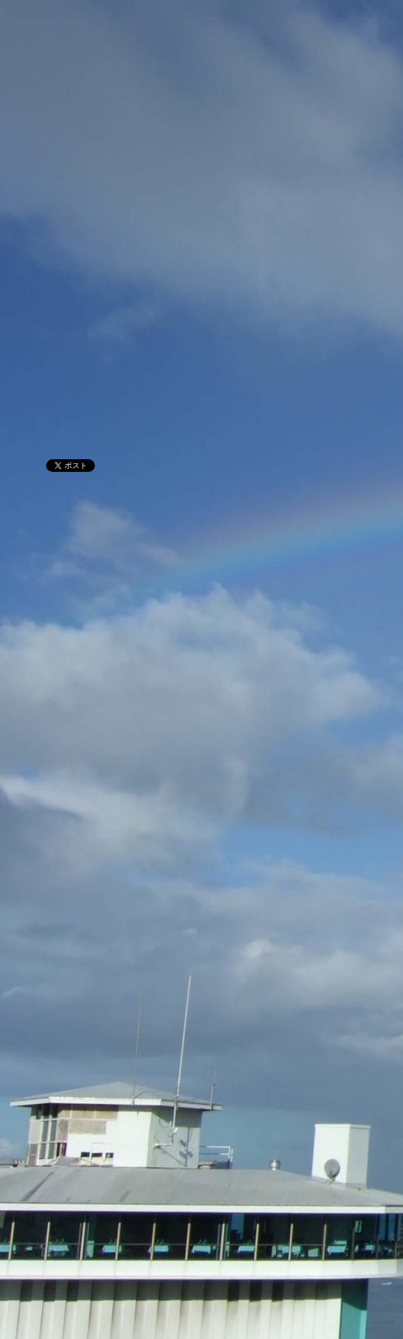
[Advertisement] (201, 348)
